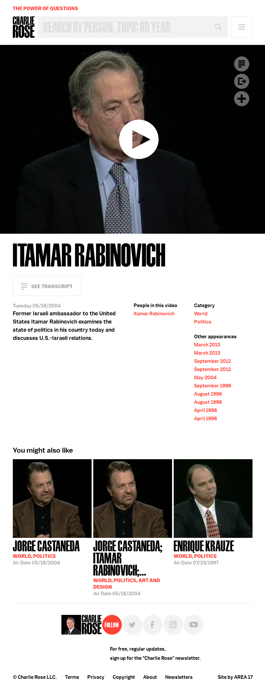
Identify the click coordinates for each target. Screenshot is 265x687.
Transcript (241, 63)
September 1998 (212, 386)
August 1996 (208, 394)
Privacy (95, 677)
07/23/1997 (204, 552)
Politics (202, 322)
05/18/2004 (46, 552)
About (150, 677)
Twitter (132, 625)
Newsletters (179, 677)
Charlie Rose (23, 27)
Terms (72, 677)
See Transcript (52, 286)
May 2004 (205, 377)
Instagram (173, 625)
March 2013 (207, 345)
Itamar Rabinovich (154, 313)
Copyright (124, 677)
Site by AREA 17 (235, 677)
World (201, 313)
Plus (241, 98)
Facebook (153, 625)
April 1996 (205, 410)
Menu (242, 27)
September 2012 (212, 361)
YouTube (193, 625)
